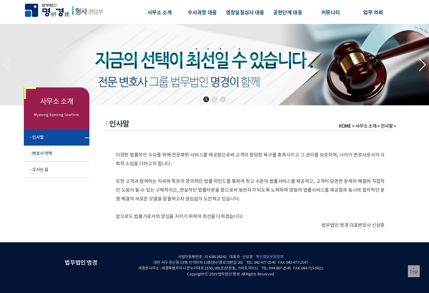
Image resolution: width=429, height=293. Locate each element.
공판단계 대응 (287, 13)
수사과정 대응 (202, 13)
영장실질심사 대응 (245, 13)
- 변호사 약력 (44, 153)
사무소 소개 (159, 13)
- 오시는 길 (42, 169)
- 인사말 (40, 137)
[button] (422, 64)
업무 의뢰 (373, 13)
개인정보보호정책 (269, 257)
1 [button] (206, 99)
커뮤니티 (330, 13)
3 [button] (223, 99)
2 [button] (215, 99)
